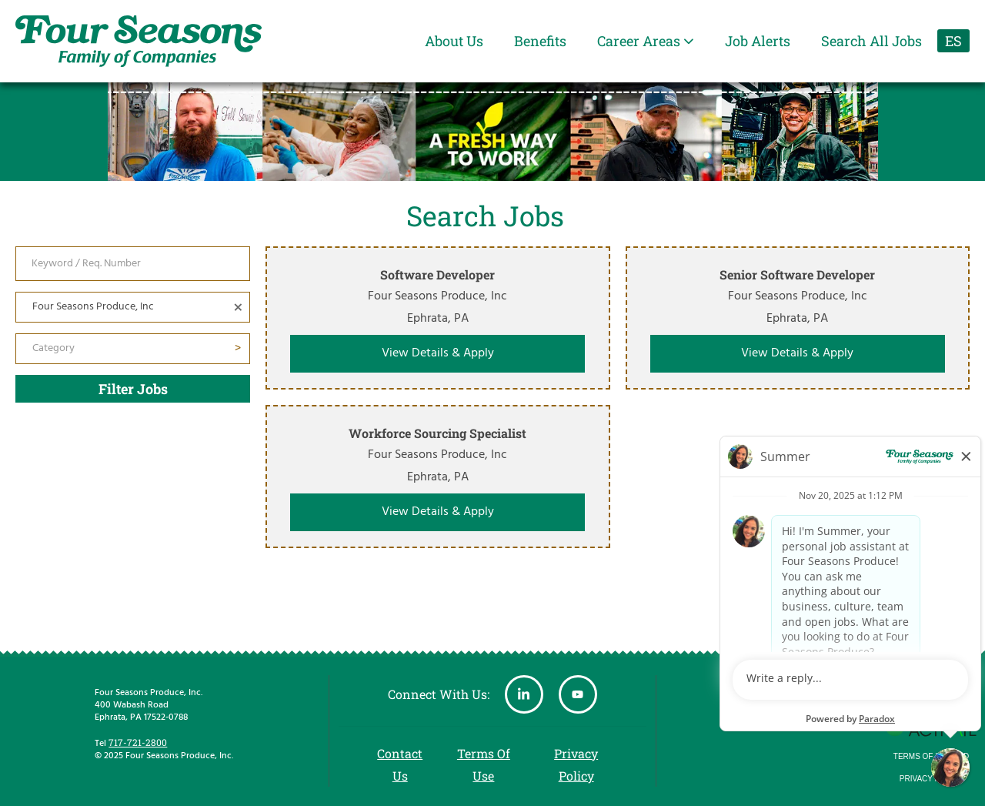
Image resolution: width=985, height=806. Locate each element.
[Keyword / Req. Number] (132, 263)
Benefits (540, 41)
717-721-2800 (138, 742)
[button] (237, 307)
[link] (437, 318)
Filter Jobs (133, 389)
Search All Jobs (871, 41)
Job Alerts (757, 41)
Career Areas (645, 41)
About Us (454, 41)
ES (953, 41)
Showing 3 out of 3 (920, 574)
